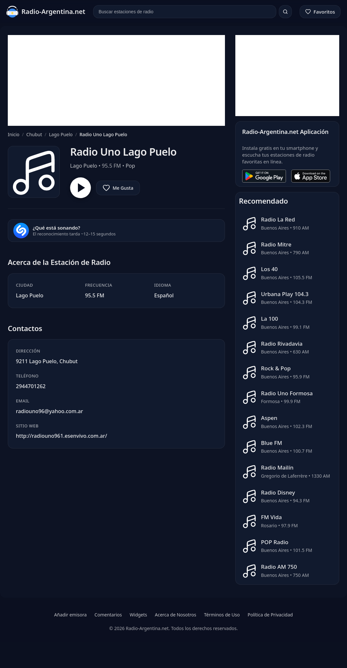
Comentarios (108, 615)
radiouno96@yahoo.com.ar (49, 411)
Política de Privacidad (270, 615)
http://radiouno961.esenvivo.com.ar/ (61, 435)
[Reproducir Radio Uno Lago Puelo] (80, 187)
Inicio (13, 134)
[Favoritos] (320, 11)
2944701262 (31, 386)
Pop (130, 165)
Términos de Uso (222, 615)
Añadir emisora (70, 615)
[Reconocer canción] (21, 230)
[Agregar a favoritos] (118, 188)
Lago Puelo (61, 134)
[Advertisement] (116, 80)
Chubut (34, 134)
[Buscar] (285, 11)
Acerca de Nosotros (175, 615)
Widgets (138, 615)
